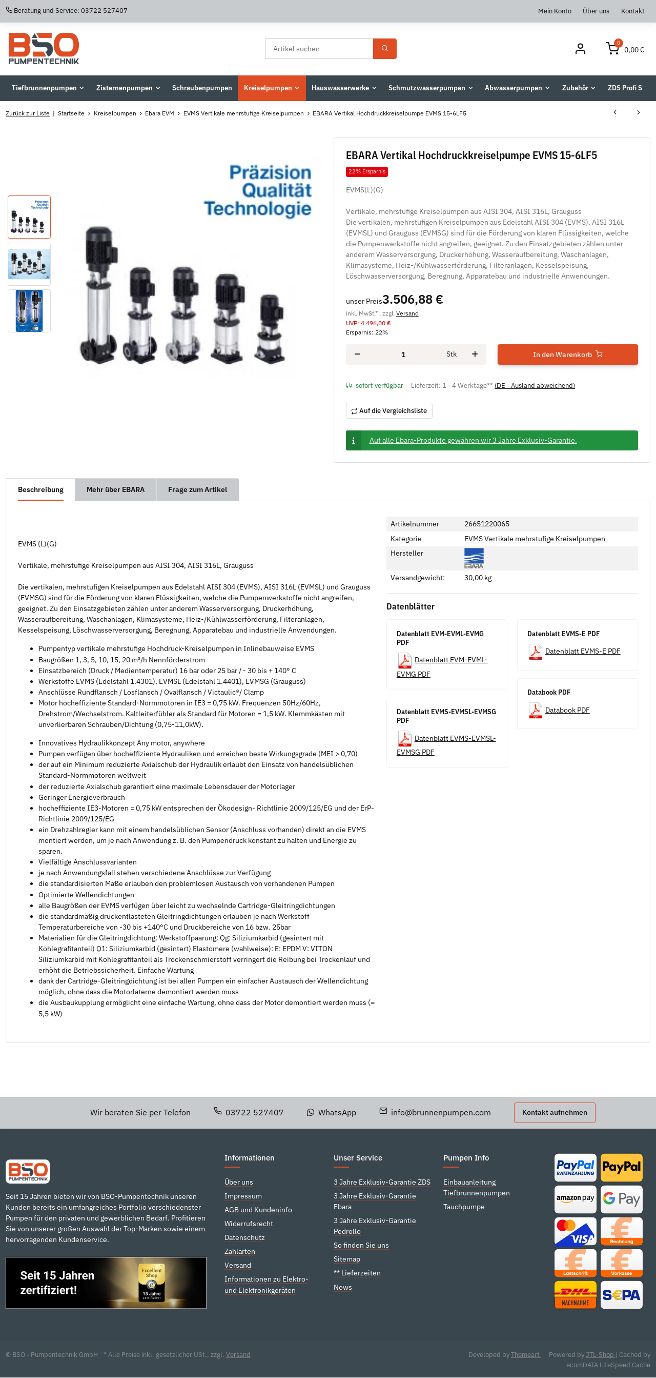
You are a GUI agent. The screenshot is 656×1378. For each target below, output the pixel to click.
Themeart (526, 1354)
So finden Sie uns (361, 1245)
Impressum (243, 1195)
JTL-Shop (601, 1354)
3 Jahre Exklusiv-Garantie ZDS (382, 1182)
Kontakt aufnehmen (554, 1112)
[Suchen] (318, 48)
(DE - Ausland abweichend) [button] (535, 386)
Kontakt (633, 10)
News (343, 1287)
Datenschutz (244, 1237)
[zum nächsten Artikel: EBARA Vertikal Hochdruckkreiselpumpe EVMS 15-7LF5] (638, 113)
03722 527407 (249, 1112)
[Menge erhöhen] (475, 355)
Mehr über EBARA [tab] (116, 489)
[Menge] (403, 354)
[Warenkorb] (625, 49)
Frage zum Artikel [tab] (198, 489)
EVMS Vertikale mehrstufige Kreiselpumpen (534, 538)
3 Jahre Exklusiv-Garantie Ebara (375, 1201)
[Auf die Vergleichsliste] (389, 411)
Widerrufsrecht (248, 1223)
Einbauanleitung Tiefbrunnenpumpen (476, 1187)
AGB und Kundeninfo (258, 1209)
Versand (407, 313)
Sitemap (347, 1259)
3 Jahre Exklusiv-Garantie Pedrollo (375, 1226)
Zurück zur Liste (28, 113)
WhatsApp (331, 1112)
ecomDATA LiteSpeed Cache (608, 1365)
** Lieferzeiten (357, 1273)
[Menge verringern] (357, 355)
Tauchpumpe (464, 1206)
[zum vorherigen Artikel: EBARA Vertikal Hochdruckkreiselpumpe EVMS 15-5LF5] (615, 113)
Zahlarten (239, 1251)
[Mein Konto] (580, 49)
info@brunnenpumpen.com (435, 1112)
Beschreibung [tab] (41, 489)
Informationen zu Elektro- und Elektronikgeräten (266, 1285)
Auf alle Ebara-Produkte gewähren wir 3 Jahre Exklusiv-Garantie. (473, 440)
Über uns (596, 10)
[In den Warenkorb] (568, 355)
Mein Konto (554, 10)
